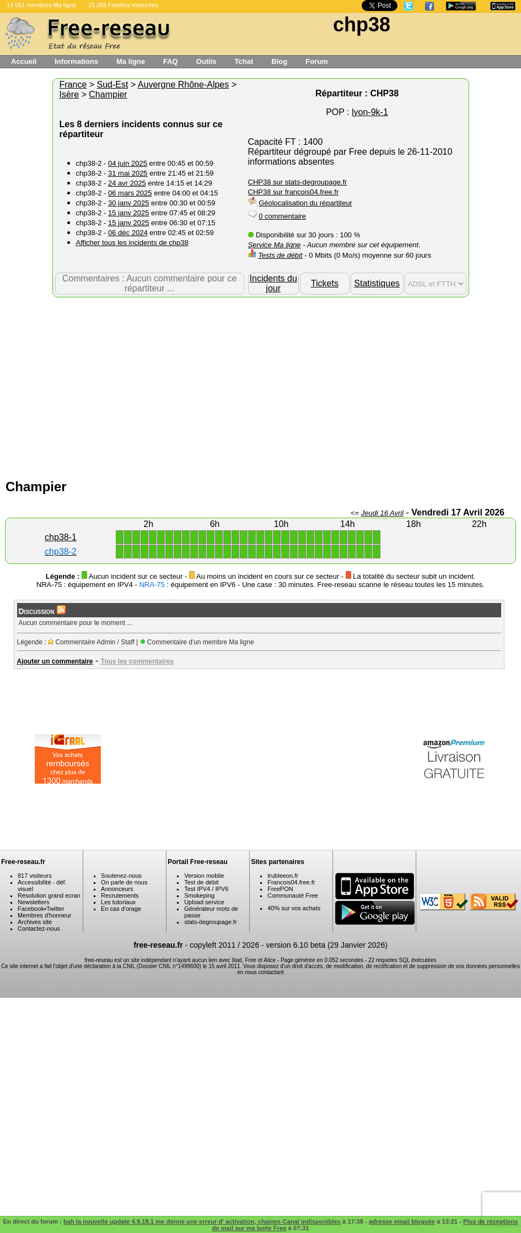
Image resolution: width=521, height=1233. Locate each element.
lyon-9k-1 (370, 112)
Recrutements (119, 895)
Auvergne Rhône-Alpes (183, 84)
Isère (69, 94)
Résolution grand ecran (49, 895)
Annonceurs (117, 889)
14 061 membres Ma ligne (41, 5)
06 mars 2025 (130, 193)
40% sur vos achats (293, 908)
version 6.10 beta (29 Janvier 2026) (327, 945)
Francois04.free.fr (291, 882)
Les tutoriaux (118, 902)
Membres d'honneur (45, 915)
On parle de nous (124, 882)
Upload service (204, 902)
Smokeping (199, 895)
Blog (279, 61)
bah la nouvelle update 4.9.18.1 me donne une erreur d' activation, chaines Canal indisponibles (202, 1221)
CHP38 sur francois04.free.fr (293, 192)
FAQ (170, 61)
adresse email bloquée (402, 1221)
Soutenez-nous (121, 875)
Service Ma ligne (274, 245)
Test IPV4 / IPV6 (206, 889)
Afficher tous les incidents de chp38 (132, 242)
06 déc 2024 (128, 233)
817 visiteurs (35, 875)
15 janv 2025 (128, 213)
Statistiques (377, 283)
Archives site (35, 922)
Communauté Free (292, 895)
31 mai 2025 (128, 173)
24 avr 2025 (127, 183)
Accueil (23, 61)
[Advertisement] (260, 385)
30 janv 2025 (128, 203)
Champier (108, 94)
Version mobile (204, 875)
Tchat (244, 61)
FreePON (280, 889)
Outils (206, 61)
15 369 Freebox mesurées (123, 5)
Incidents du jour (273, 283)
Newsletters (33, 902)
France (73, 84)
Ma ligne (130, 61)
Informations (76, 61)
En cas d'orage (121, 908)
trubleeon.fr (282, 875)
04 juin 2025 (127, 163)
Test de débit (201, 882)
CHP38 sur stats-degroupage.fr (297, 182)
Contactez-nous (39, 928)
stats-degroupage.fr (210, 922)
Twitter (55, 908)
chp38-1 (61, 537)
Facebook (31, 908)
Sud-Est (112, 84)
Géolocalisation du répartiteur (305, 203)
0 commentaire (282, 216)
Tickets (325, 283)
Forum (316, 61)
